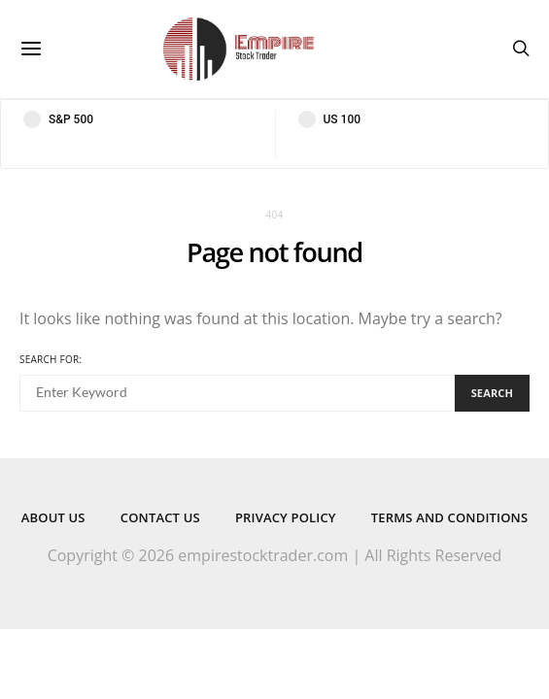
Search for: (50, 359)
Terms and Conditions (449, 517)
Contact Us (160, 517)
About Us (53, 517)
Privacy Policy (285, 517)
